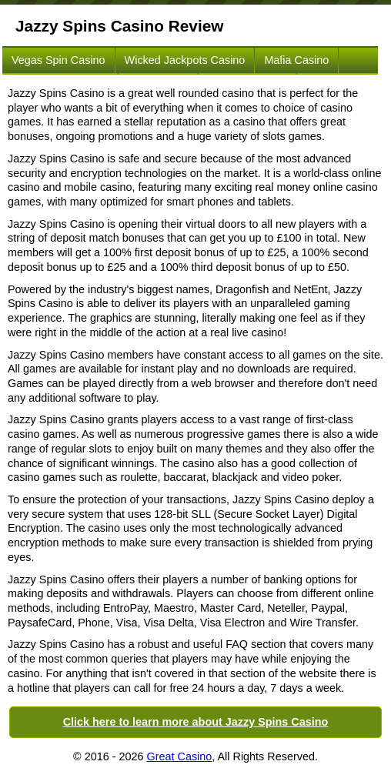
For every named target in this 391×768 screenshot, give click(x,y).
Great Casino (179, 756)
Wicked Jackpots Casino (185, 60)
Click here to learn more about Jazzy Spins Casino (196, 722)
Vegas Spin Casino (58, 60)
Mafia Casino (296, 60)
